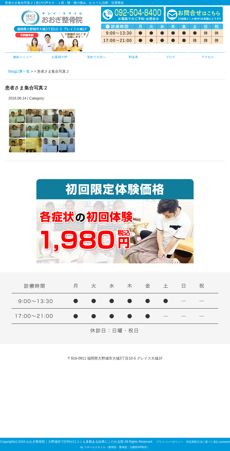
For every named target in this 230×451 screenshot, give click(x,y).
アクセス (207, 57)
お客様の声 (59, 57)
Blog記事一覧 (19, 71)
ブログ (170, 57)
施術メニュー (22, 57)
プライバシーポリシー (169, 441)
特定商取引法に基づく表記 (202, 441)
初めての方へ (96, 57)
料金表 (133, 57)
